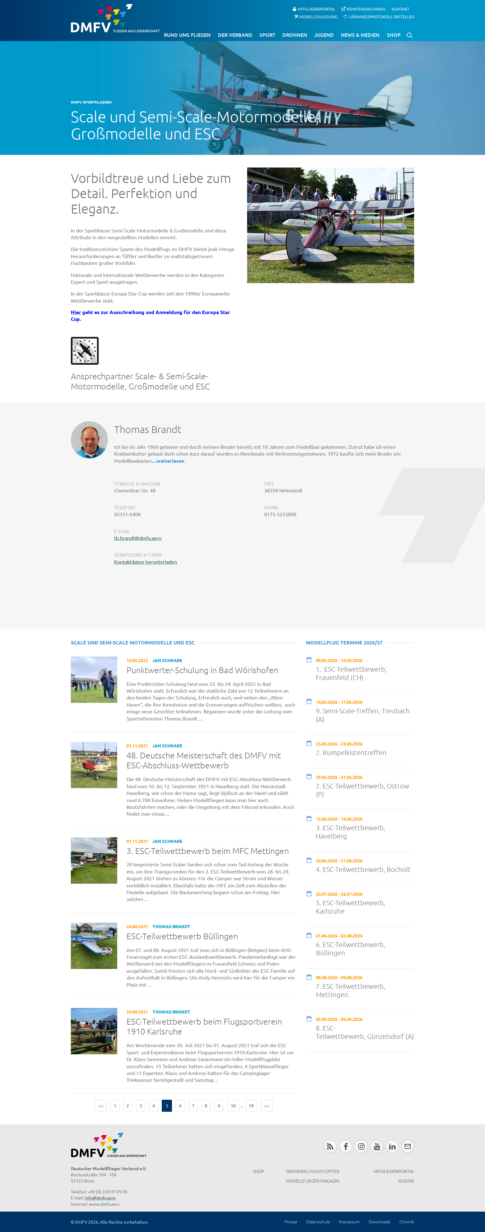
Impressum (349, 1221)
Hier (76, 312)
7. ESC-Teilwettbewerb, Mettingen (350, 990)
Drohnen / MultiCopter (312, 1171)
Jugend (324, 34)
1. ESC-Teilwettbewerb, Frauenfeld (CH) (351, 673)
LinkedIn (392, 1146)
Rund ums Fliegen (187, 34)
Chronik (406, 1221)
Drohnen (294, 34)
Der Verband (235, 34)
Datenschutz (318, 1221)
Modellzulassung (318, 16)
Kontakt (400, 8)
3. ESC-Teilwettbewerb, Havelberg (350, 831)
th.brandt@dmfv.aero (137, 538)
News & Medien (360, 34)
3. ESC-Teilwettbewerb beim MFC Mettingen (208, 851)
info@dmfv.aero (100, 1197)
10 (233, 1105)
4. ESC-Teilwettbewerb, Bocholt (363, 869)
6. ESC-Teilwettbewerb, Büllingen (350, 948)
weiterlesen (170, 460)
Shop (394, 34)
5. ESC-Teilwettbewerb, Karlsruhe (350, 907)
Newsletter (407, 1146)
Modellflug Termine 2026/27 (344, 642)
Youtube (376, 1146)
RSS (330, 1146)
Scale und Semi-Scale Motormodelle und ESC (133, 642)
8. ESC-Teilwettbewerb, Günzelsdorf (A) (365, 1032)
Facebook (345, 1146)
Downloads (379, 1221)
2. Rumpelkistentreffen (351, 752)
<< (100, 1105)
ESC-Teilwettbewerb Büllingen (182, 936)
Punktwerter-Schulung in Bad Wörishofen (202, 670)
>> (266, 1105)
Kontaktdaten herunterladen (145, 562)
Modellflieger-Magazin (312, 1180)
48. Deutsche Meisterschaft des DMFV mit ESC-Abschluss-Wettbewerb (204, 760)
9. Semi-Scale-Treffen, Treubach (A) (363, 715)
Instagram (361, 1146)
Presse (291, 1221)
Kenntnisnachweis (366, 8)
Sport (267, 34)
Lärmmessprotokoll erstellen (381, 16)
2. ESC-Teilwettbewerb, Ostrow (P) (362, 790)
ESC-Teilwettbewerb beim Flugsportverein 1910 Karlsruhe (204, 1027)
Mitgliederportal (316, 8)
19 (251, 1105)
